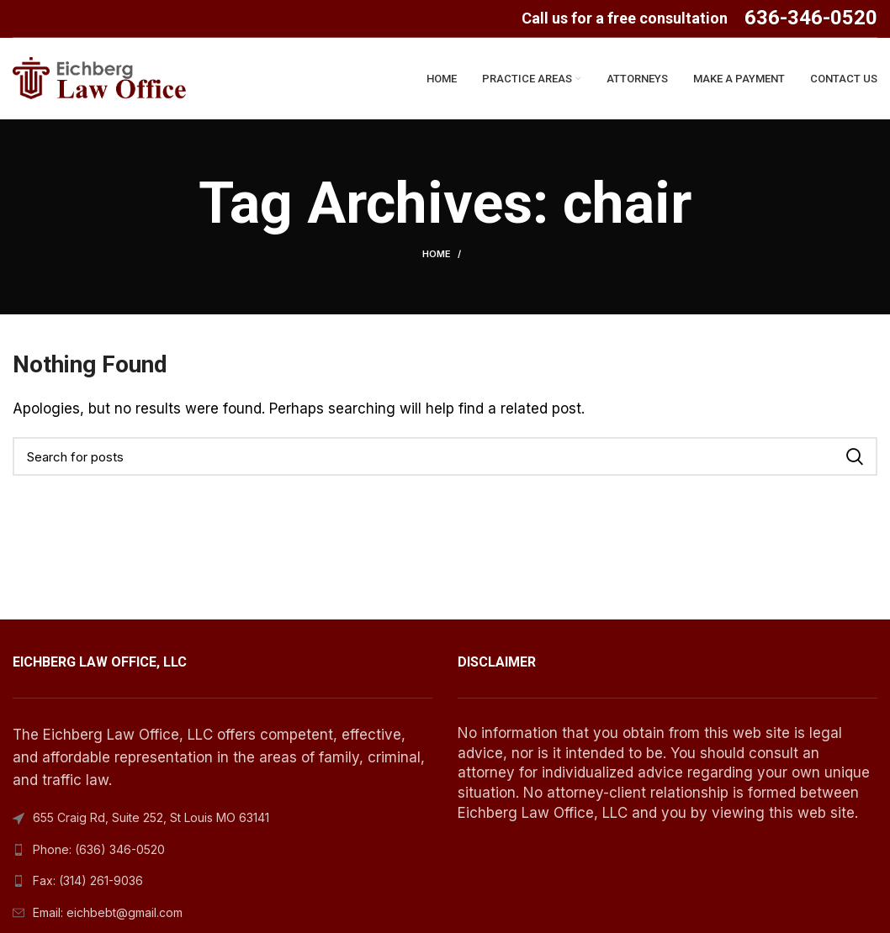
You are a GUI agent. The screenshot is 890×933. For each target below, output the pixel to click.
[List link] (222, 851)
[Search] (445, 459)
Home (436, 256)
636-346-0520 (810, 17)
